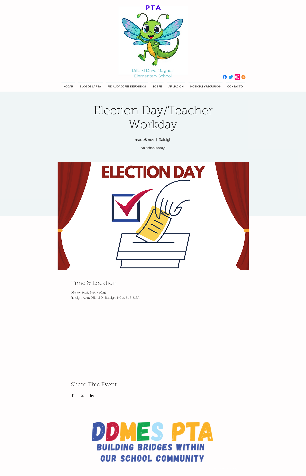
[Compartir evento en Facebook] (73, 395)
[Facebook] (224, 77)
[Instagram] (237, 77)
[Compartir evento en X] (82, 395)
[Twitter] (231, 77)
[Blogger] (243, 77)
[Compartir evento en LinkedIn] (92, 395)
